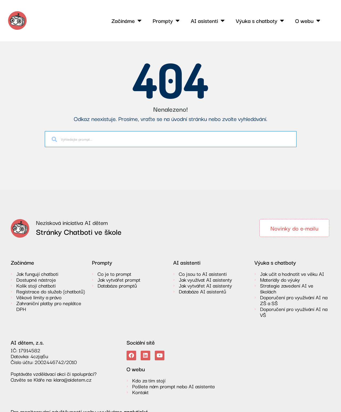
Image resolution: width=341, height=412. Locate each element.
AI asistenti (208, 20)
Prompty (166, 20)
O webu (307, 20)
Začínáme (126, 20)
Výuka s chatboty (260, 20)
